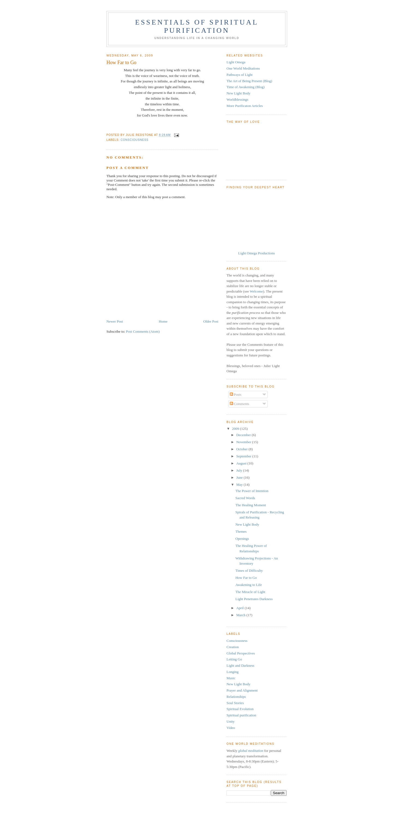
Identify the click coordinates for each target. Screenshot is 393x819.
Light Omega (236, 62)
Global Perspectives (241, 653)
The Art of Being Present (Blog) (249, 81)
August (242, 463)
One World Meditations (243, 68)
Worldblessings (237, 99)
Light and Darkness (240, 665)
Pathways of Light (239, 75)
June (240, 477)
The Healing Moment (250, 505)
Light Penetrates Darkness (253, 599)
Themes (240, 531)
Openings (242, 539)
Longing (233, 672)
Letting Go (234, 659)
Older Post (210, 321)
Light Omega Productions (256, 253)
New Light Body (238, 93)
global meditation (250, 751)
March (241, 615)
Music (231, 678)
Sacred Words (245, 498)
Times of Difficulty (249, 570)
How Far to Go (246, 578)
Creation (233, 647)
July (239, 470)
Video (231, 728)
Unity (231, 721)
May (240, 485)
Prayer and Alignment (242, 690)
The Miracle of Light (250, 592)
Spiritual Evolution (240, 709)
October (242, 449)
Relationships (236, 697)
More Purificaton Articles (245, 106)
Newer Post (114, 321)
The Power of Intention (251, 491)
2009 (236, 429)
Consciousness (134, 139)
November (244, 442)
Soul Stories (235, 703)
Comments (239, 404)
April (240, 608)
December (244, 435)
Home (163, 321)
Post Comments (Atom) (143, 331)
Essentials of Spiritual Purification (196, 26)
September (244, 456)
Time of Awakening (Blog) (246, 87)
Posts (236, 394)
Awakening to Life (248, 585)
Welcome (256, 291)
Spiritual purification (241, 715)
